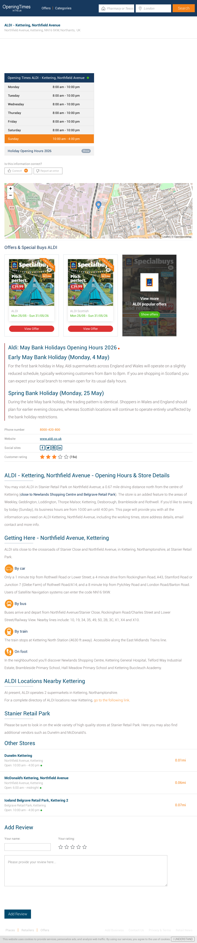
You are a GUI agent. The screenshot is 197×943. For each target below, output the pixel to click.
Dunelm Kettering (18, 755)
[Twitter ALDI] (48, 448)
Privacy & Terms (160, 930)
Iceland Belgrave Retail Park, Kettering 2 (36, 800)
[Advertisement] (98, 59)
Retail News (184, 930)
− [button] (10, 195)
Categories (63, 8)
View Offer (31, 329)
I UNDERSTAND (183, 939)
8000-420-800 (50, 429)
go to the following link (111, 700)
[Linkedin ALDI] (59, 448)
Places (10, 930)
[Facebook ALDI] (42, 448)
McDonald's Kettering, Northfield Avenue (36, 778)
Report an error (47, 171)
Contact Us (136, 930)
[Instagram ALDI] (53, 448)
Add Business (114, 930)
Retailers (27, 930)
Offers (46, 8)
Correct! (18, 170)
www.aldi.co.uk (51, 438)
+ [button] (10, 189)
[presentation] (38, 901)
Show (86, 151)
